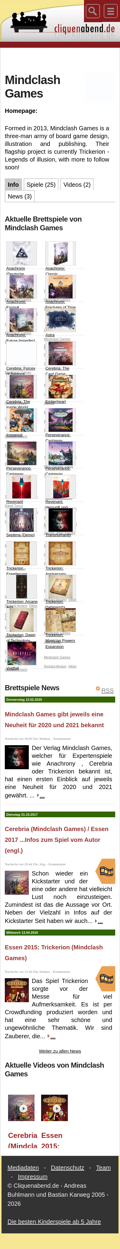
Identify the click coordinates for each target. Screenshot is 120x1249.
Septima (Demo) (21, 522)
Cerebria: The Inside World (21, 392)
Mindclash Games (57, 657)
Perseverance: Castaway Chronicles (60, 428)
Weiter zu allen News (60, 1051)
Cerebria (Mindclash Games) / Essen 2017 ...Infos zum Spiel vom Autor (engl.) (57, 840)
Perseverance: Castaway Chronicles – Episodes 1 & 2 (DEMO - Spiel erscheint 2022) (60, 470)
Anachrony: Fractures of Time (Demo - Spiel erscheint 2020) (60, 298)
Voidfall (21, 655)
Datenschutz (67, 1167)
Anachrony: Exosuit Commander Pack (22, 295)
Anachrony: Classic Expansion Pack (60, 261)
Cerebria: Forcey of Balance (21, 359)
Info (13, 184)
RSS (107, 690)
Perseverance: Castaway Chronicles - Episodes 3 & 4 (21, 464)
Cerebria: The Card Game (60, 359)
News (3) (20, 196)
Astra (60, 322)
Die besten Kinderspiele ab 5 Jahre (54, 1221)
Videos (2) (77, 184)
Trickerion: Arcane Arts (22, 592)
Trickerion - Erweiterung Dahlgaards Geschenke (21, 564)
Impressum (32, 1176)
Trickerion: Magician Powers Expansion (60, 628)
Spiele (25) (41, 184)
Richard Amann (55, 666)
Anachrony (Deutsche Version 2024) (21, 261)
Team (103, 1167)
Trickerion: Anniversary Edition (60, 561)
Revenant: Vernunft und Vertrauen (60, 495)
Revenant (21, 489)
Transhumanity (60, 522)
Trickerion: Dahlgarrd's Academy (60, 595)
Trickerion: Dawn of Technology (21, 625)
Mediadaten (23, 1167)
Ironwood (21, 422)
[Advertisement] (60, 59)
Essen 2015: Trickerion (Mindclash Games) (56, 1139)
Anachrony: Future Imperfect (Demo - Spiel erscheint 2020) (21, 331)
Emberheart (60, 389)
